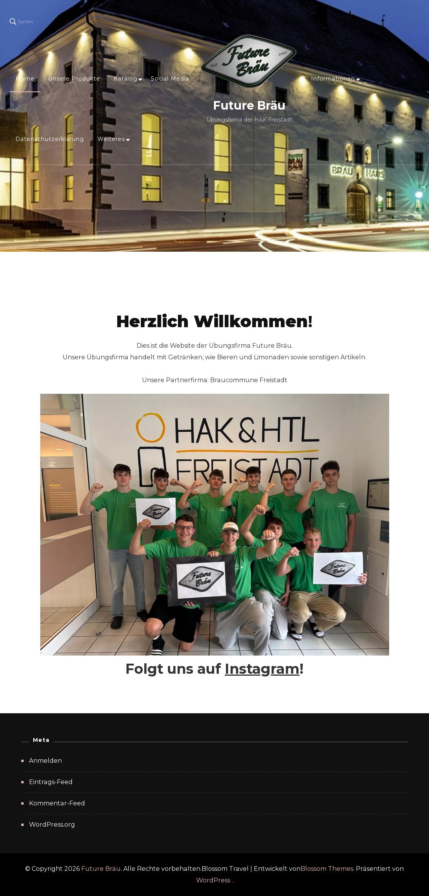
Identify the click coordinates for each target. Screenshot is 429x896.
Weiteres (111, 139)
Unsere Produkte (74, 78)
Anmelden (45, 760)
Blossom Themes (327, 868)
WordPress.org (52, 824)
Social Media (170, 78)
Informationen (333, 78)
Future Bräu (249, 105)
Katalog (125, 78)
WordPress (213, 880)
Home (24, 78)
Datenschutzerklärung (49, 139)
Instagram (262, 668)
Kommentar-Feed (57, 803)
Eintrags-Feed (51, 782)
